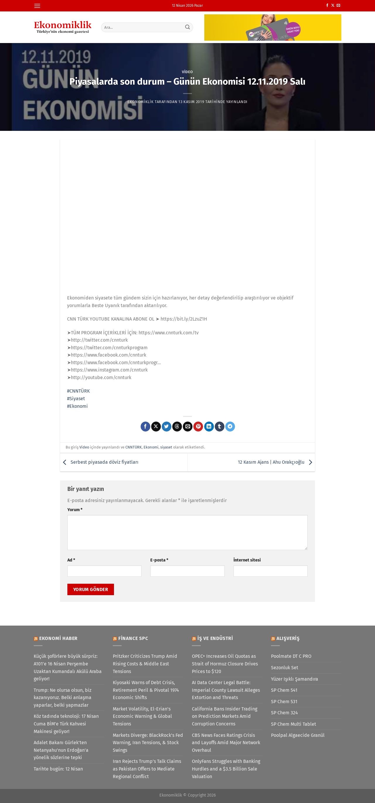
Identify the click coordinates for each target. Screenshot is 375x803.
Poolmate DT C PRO (291, 656)
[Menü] (37, 5)
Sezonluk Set (284, 667)
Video (187, 72)
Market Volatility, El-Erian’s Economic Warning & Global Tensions (142, 716)
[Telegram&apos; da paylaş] (230, 427)
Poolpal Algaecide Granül (298, 735)
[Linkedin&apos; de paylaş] (209, 427)
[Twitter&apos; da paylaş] (166, 427)
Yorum (74, 509)
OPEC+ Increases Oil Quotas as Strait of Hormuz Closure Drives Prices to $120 (225, 663)
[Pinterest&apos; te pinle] (198, 427)
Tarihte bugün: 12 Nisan (58, 769)
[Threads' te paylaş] (177, 427)
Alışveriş (288, 638)
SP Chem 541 (284, 690)
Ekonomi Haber (58, 638)
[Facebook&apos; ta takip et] (327, 6)
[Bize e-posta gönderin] (338, 6)
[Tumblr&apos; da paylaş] (219, 427)
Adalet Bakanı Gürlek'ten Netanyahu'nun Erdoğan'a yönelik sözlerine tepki (61, 750)
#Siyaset (76, 398)
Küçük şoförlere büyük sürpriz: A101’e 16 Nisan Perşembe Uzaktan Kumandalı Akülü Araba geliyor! (68, 667)
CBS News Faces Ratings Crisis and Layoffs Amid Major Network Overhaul (226, 742)
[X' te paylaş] (156, 427)
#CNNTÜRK (78, 391)
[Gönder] (188, 27)
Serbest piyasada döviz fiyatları (99, 462)
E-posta (159, 560)
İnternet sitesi (247, 560)
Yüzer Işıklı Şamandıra (294, 679)
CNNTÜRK (133, 447)
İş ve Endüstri (215, 638)
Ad (71, 560)
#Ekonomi (77, 406)
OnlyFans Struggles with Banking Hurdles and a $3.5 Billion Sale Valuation (226, 769)
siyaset (166, 447)
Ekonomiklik (140, 102)
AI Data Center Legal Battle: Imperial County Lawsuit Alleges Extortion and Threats (226, 690)
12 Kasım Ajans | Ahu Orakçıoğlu (276, 462)
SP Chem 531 (284, 701)
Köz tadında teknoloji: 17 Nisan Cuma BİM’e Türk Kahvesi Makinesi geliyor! (66, 723)
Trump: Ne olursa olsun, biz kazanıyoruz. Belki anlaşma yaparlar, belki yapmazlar (62, 697)
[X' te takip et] (333, 6)
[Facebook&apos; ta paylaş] (145, 427)
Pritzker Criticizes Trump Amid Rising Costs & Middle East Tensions (145, 663)
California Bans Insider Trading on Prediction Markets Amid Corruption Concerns (224, 716)
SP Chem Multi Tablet (293, 724)
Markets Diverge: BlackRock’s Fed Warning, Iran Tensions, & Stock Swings (148, 742)
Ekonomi (151, 447)
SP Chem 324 (284, 712)
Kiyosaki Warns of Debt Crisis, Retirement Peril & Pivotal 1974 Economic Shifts (146, 690)
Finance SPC (133, 638)
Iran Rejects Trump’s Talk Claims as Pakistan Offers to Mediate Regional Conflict (147, 769)
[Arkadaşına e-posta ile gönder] (187, 427)
